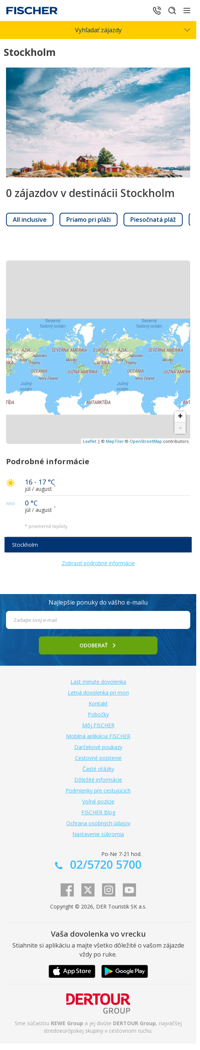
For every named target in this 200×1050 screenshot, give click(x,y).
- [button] (180, 428)
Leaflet (89, 441)
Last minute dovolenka (98, 681)
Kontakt (98, 703)
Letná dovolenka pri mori (98, 692)
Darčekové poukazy (98, 747)
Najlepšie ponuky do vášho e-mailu (98, 602)
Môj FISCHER (98, 725)
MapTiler (115, 441)
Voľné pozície (98, 801)
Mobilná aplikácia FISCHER (98, 736)
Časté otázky (98, 768)
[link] (29, 219)
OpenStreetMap (146, 441)
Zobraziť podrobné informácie (98, 563)
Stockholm (25, 544)
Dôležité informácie (98, 779)
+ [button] (180, 417)
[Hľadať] (172, 10)
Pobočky (98, 714)
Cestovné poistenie (98, 757)
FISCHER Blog (98, 812)
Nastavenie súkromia (98, 834)
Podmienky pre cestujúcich (98, 790)
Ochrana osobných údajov (98, 823)
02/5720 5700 (104, 864)
